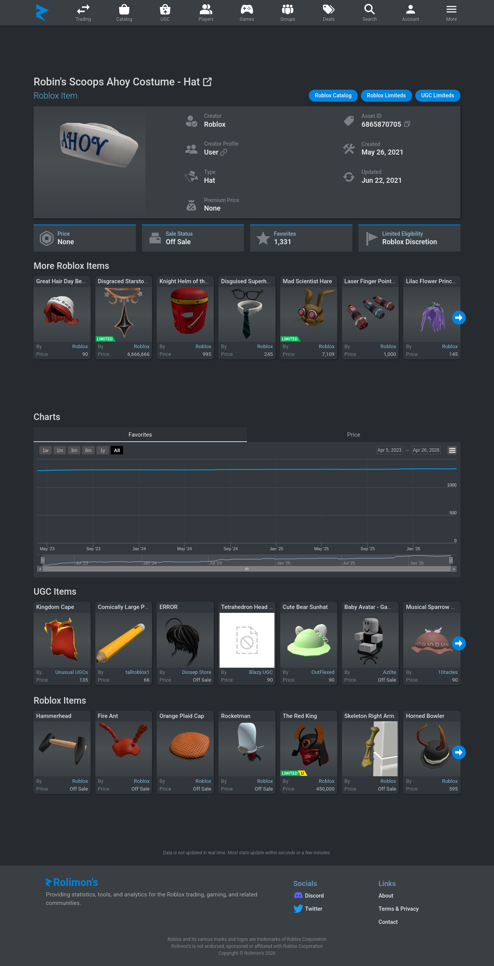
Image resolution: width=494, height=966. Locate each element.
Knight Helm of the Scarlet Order (201, 281)
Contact (388, 922)
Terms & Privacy (399, 909)
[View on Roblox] (207, 81)
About (386, 896)
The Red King (300, 716)
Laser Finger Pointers (371, 281)
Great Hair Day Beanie (64, 281)
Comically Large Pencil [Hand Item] (143, 607)
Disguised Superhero (248, 281)
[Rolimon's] (42, 12)
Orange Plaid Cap (181, 716)
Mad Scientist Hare (307, 281)
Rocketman (235, 716)
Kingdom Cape (55, 607)
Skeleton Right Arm (369, 716)
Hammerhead (53, 716)
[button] (333, 96)
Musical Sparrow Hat (433, 607)
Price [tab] (353, 434)
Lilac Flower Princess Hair (439, 281)
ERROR (168, 607)
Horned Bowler (425, 716)
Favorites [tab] (140, 434)
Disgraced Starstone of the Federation (147, 281)
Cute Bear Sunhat (305, 607)
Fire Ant (108, 716)
